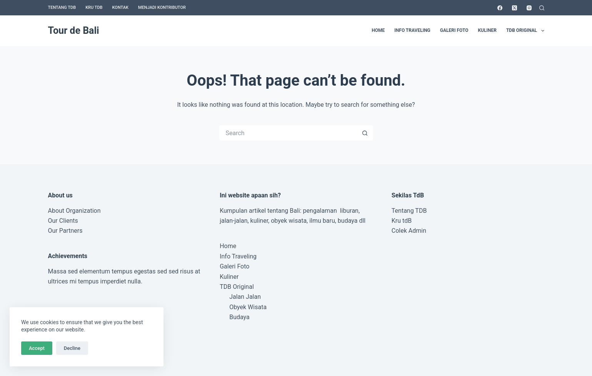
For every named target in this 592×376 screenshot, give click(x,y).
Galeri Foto (454, 30)
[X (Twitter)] (514, 7)
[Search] (541, 7)
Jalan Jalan (245, 296)
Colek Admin (409, 230)
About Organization (74, 210)
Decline (72, 348)
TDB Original (525, 30)
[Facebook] (499, 7)
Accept (37, 348)
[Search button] (365, 133)
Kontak (120, 7)
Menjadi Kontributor (162, 7)
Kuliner (487, 30)
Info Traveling (412, 30)
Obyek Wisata (248, 307)
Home (378, 30)
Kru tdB (402, 220)
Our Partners (65, 230)
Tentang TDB (62, 7)
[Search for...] (288, 133)
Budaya (239, 317)
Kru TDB (93, 7)
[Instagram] (529, 7)
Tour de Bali (73, 30)
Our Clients (63, 220)
